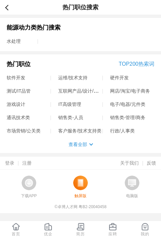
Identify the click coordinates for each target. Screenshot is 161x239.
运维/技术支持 (72, 77)
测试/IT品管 (19, 91)
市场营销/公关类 (24, 130)
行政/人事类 (122, 130)
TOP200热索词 (136, 64)
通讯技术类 (18, 117)
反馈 (151, 163)
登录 (9, 163)
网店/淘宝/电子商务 (130, 91)
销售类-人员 (70, 117)
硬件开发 (119, 77)
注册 (27, 163)
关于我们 (129, 163)
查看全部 (78, 144)
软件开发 (16, 77)
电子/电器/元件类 (127, 104)
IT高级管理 (69, 104)
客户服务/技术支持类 (79, 130)
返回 (9, 7)
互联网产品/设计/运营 (80, 91)
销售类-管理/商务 (128, 117)
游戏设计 (16, 104)
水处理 (14, 41)
